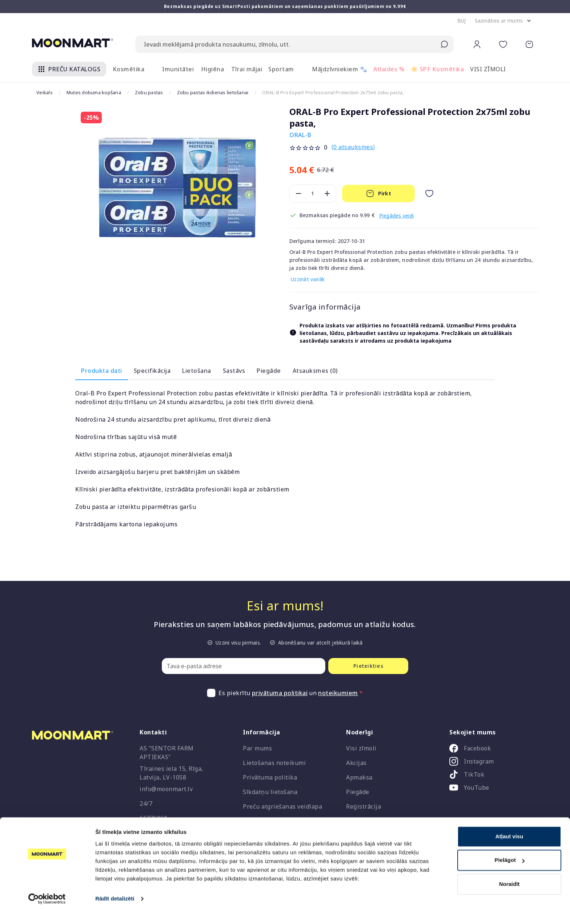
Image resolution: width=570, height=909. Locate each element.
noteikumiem (338, 693)
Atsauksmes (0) (315, 371)
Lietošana (196, 371)
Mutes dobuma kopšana (94, 92)
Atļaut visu (509, 832)
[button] (461, 20)
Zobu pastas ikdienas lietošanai (213, 92)
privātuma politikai (280, 693)
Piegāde (269, 371)
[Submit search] (444, 44)
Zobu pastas (149, 92)
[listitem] (490, 749)
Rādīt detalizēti (114, 895)
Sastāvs (234, 371)
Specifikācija (152, 371)
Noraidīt (509, 880)
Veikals (44, 92)
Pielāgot (510, 856)
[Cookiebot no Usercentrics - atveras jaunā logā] (47, 894)
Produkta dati (101, 371)
